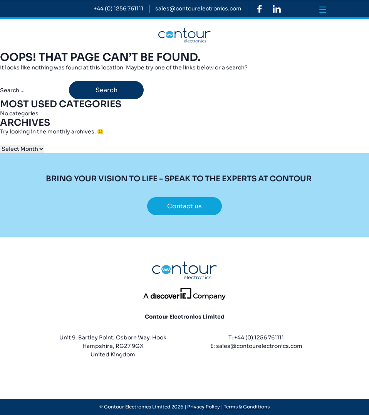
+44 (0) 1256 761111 (259, 337)
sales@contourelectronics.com (259, 345)
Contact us (184, 206)
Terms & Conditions (247, 407)
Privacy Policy (203, 407)
